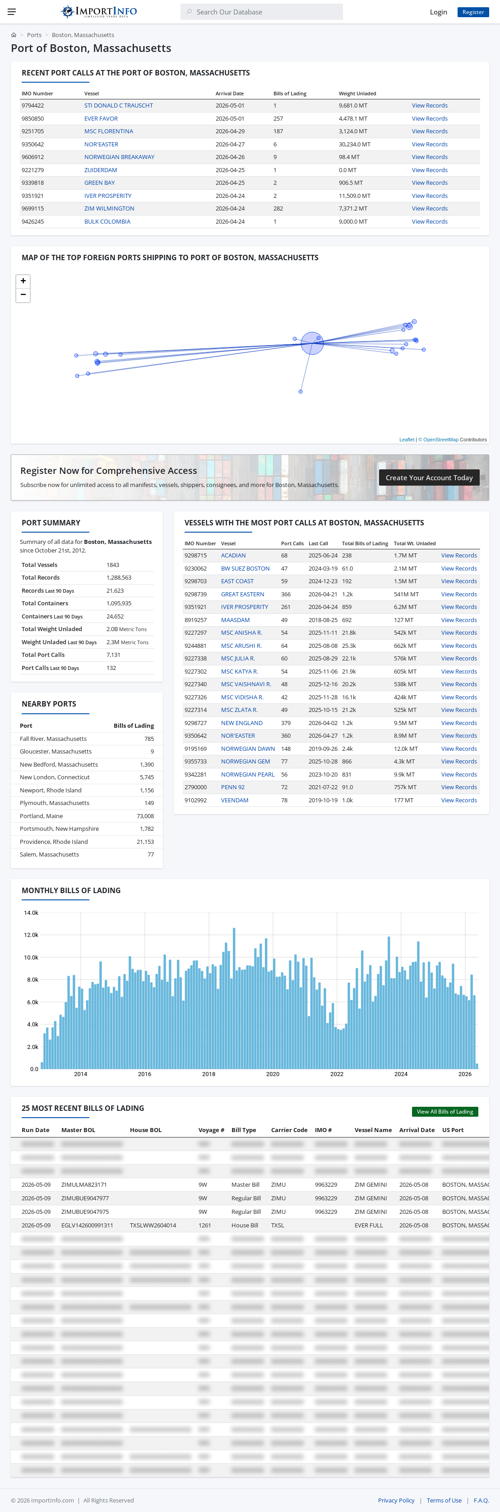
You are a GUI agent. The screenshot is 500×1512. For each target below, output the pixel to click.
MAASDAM (235, 620)
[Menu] (12, 12)
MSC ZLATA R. (239, 710)
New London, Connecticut (55, 777)
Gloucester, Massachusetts (56, 751)
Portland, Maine (41, 816)
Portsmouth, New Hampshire (59, 828)
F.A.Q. (481, 1500)
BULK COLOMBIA (107, 221)
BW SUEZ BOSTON (245, 568)
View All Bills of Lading (445, 1111)
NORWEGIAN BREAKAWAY (119, 157)
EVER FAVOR (101, 118)
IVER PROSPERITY (107, 196)
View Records (430, 105)
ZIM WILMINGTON (109, 208)
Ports (34, 35)
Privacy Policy (396, 1500)
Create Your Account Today (429, 477)
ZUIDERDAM (100, 170)
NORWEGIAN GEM (245, 761)
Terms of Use (444, 1500)
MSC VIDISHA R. (242, 697)
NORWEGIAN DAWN (248, 748)
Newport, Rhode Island (51, 790)
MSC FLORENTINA (108, 131)
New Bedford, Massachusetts (59, 764)
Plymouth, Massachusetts (54, 803)
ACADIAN (233, 555)
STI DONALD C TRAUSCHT (118, 105)
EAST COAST (237, 581)
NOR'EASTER (101, 144)
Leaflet (406, 439)
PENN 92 (233, 787)
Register (473, 12)
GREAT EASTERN (242, 594)
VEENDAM (235, 800)
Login (438, 11)
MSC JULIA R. (238, 658)
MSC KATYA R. (239, 671)
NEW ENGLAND (242, 723)
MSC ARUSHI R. (241, 645)
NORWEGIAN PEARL (248, 774)
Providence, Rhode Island (54, 842)
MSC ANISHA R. (241, 632)
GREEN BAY (99, 182)
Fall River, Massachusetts (53, 739)
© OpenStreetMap (438, 439)
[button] (23, 282)
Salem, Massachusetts (49, 854)
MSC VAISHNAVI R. (246, 684)
